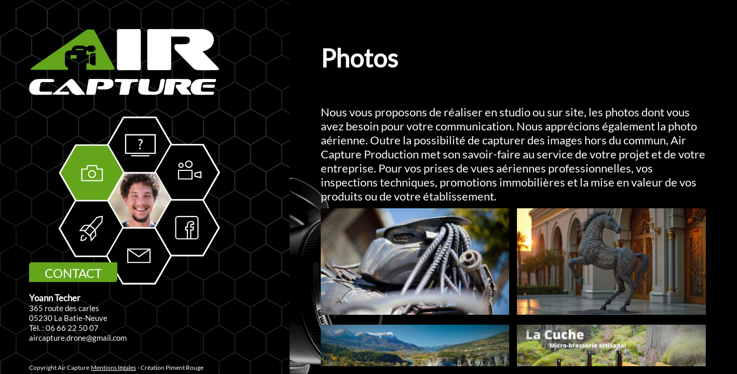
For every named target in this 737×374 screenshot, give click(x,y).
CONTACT (73, 272)
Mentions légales (113, 367)
